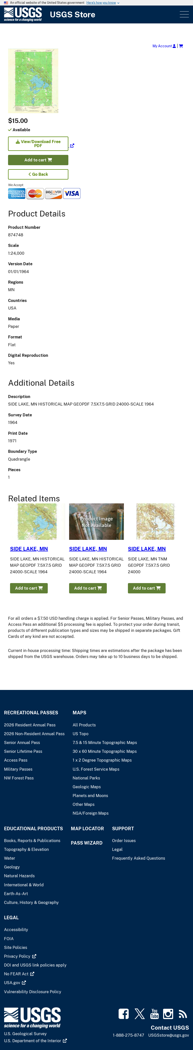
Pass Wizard (87, 843)
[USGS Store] (91, 14)
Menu (184, 14)
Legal (11, 917)
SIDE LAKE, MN (29, 549)
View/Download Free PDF (38, 143)
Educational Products (33, 828)
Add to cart (38, 160)
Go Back (38, 174)
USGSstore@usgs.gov (168, 1035)
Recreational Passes (31, 712)
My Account (164, 46)
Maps (79, 712)
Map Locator (87, 828)
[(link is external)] (41, 145)
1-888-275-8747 (128, 1035)
